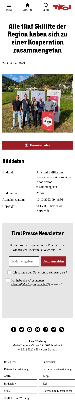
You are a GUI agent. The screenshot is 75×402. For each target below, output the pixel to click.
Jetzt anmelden (53, 261)
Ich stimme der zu (40, 272)
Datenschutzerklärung (47, 272)
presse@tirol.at (48, 349)
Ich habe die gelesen (37, 282)
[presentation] (37, 298)
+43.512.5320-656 (28, 349)
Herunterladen (37, 145)
